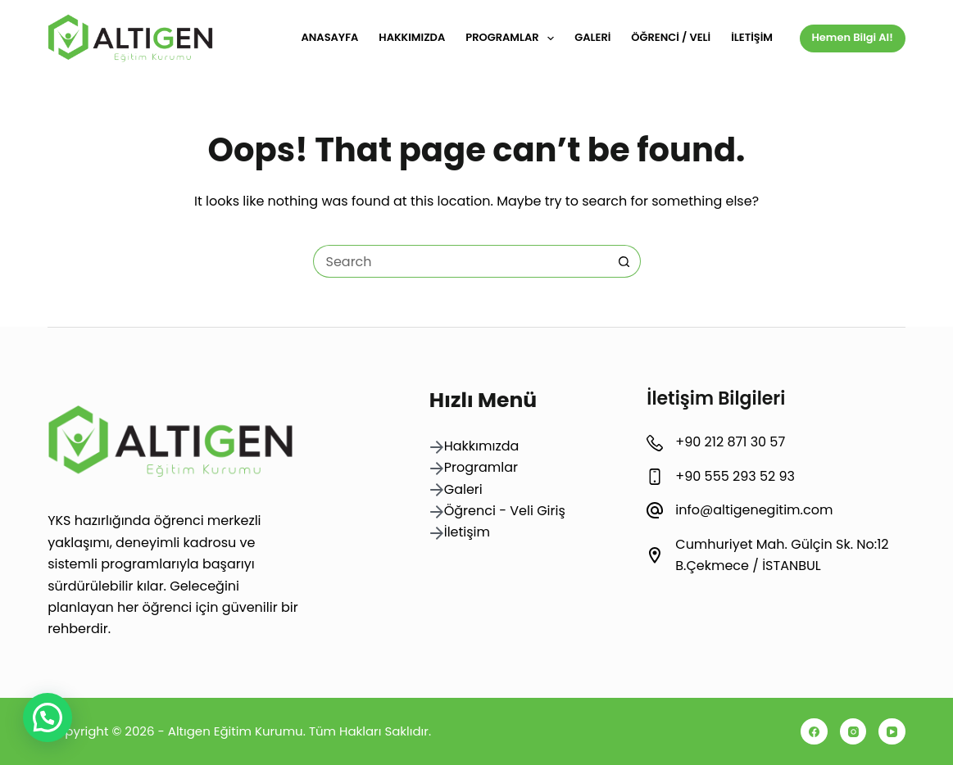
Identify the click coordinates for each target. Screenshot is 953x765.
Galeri (592, 37)
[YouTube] (891, 731)
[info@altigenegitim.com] (655, 510)
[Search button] (624, 261)
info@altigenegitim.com (754, 509)
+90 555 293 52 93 (735, 476)
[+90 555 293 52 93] (655, 477)
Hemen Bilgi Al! (852, 37)
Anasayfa (329, 37)
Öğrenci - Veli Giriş (504, 510)
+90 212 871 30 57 (730, 441)
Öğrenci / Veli (670, 37)
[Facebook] (814, 731)
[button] (47, 717)
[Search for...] (460, 261)
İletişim (752, 37)
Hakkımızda (412, 37)
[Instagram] (853, 731)
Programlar (512, 38)
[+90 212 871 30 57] (655, 443)
